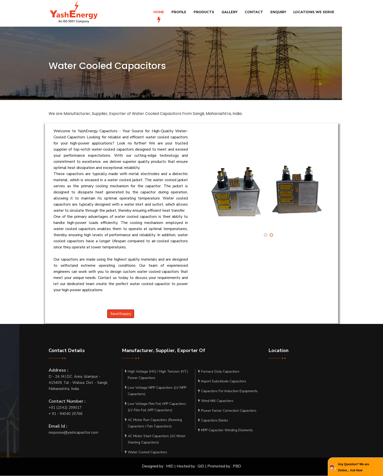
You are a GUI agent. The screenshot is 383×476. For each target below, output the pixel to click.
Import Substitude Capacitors (222, 382)
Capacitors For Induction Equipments (228, 392)
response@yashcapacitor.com (73, 432)
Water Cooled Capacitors (146, 453)
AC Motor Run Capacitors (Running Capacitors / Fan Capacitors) (153, 424)
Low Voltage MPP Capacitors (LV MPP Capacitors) (155, 391)
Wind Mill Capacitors (215, 401)
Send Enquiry (120, 313)
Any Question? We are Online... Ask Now (353, 467)
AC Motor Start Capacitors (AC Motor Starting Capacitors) (155, 440)
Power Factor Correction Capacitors (227, 411)
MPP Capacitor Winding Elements (225, 431)
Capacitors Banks (213, 421)
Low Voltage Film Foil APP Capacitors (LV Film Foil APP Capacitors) (155, 407)
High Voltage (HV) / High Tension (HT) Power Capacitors (156, 375)
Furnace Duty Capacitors (218, 372)
